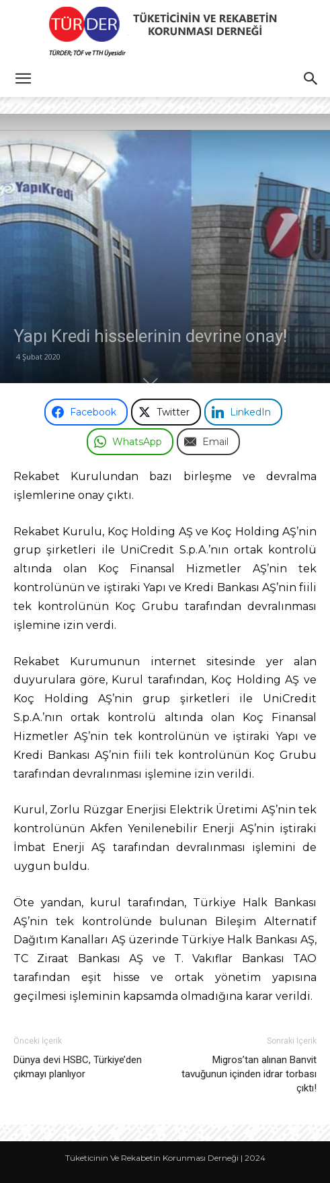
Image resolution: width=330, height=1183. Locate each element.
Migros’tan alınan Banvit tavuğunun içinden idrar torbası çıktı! (249, 1074)
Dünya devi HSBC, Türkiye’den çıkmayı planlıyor (77, 1067)
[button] (22, 79)
